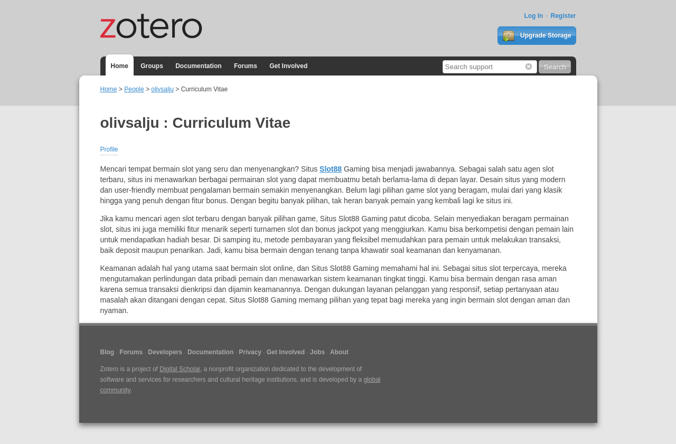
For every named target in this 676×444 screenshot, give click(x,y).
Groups (151, 66)
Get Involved (288, 66)
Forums (245, 66)
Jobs (317, 352)
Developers (165, 352)
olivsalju (162, 89)
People (134, 89)
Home (119, 66)
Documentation (198, 66)
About (339, 352)
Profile (109, 149)
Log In (533, 16)
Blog (107, 352)
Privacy (250, 352)
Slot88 (331, 169)
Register (563, 16)
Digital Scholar (179, 369)
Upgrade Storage (536, 36)
